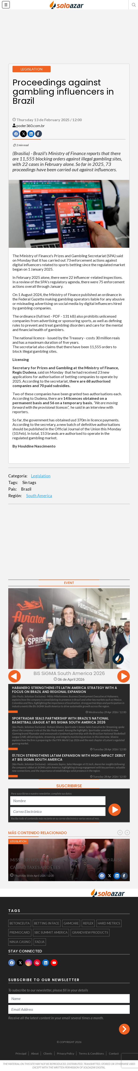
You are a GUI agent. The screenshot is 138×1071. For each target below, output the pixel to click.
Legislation (40, 475)
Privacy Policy (65, 1053)
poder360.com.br (30, 125)
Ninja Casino (20, 942)
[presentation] (14, 677)
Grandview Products (90, 932)
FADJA (40, 942)
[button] (133, 4)
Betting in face (46, 923)
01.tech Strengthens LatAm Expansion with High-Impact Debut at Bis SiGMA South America (69, 757)
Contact (114, 1053)
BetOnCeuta (20, 923)
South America (39, 495)
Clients (47, 1053)
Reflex (88, 923)
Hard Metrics (109, 923)
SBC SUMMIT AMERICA (51, 932)
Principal (21, 1053)
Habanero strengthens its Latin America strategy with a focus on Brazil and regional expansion (64, 689)
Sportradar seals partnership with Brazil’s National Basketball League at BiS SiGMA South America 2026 (60, 720)
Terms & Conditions (91, 1053)
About (35, 1053)
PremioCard (20, 932)
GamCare (71, 923)
